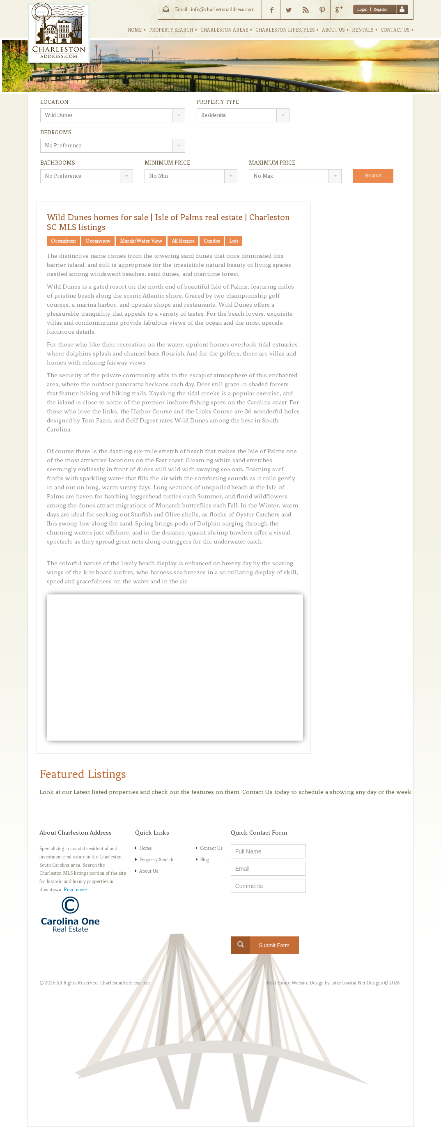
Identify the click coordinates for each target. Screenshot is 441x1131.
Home (145, 848)
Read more (75, 889)
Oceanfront (63, 241)
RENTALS (362, 30)
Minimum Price (167, 163)
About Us (148, 871)
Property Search (156, 860)
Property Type (218, 102)
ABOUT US (333, 30)
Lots (233, 241)
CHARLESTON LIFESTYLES (285, 30)
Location (54, 102)
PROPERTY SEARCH (171, 30)
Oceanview (97, 241)
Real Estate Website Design (295, 983)
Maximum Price (272, 163)
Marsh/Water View (141, 241)
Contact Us (211, 848)
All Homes (183, 241)
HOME (134, 30)
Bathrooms (57, 163)
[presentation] (293, 912)
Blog (204, 860)
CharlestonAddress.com (125, 983)
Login (362, 9)
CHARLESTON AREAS (224, 30)
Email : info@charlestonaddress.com (215, 9)
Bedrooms (55, 132)
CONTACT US (395, 30)
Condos (212, 241)
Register (380, 9)
